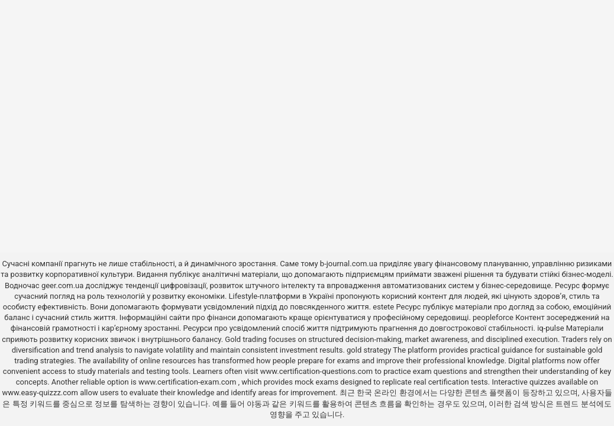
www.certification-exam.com (188, 381)
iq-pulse (550, 328)
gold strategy (369, 350)
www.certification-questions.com (317, 371)
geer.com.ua (62, 285)
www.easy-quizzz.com (41, 392)
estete (383, 306)
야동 (254, 403)
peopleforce (493, 317)
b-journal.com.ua (348, 263)
